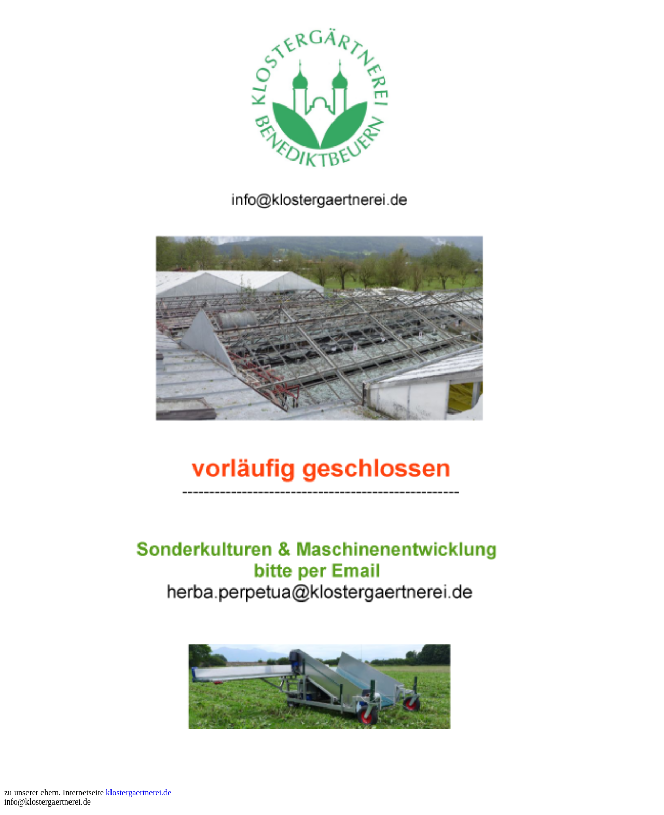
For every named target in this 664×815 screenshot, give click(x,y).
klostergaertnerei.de (138, 792)
